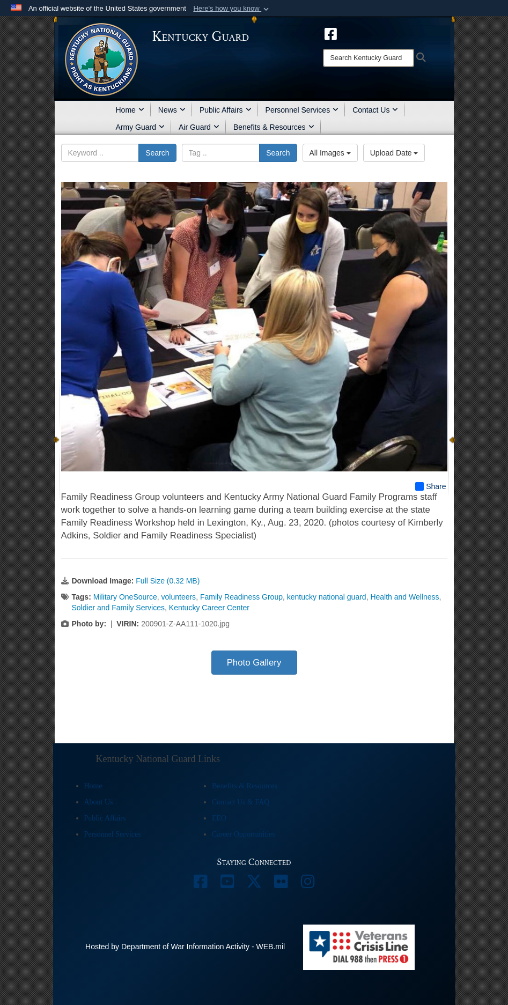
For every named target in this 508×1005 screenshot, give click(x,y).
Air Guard (199, 127)
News (172, 110)
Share (430, 486)
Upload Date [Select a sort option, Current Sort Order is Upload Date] (394, 153)
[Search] (368, 58)
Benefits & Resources (273, 127)
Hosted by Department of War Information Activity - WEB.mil (185, 946)
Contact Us (375, 110)
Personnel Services (302, 110)
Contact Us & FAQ (240, 802)
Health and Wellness (404, 597)
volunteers (178, 597)
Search (157, 153)
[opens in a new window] (331, 33)
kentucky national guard (326, 597)
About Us (98, 802)
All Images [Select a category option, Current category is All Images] (330, 153)
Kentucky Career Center (209, 607)
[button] (232, 8)
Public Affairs (226, 110)
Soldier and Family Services (118, 607)
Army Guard (140, 127)
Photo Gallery (254, 662)
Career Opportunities (243, 834)
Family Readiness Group (241, 597)
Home (130, 110)
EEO (219, 818)
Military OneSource (125, 597)
